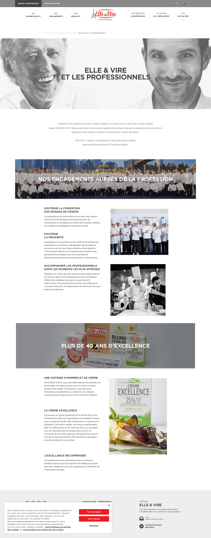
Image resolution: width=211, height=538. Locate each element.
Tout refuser (94, 519)
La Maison (161, 15)
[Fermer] (109, 505)
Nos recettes (138, 15)
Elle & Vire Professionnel (66, 33)
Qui (33, 15)
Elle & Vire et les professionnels (92, 33)
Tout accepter (94, 512)
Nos (56, 15)
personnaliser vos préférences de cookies (43, 530)
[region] (58, 517)
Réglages (93, 526)
